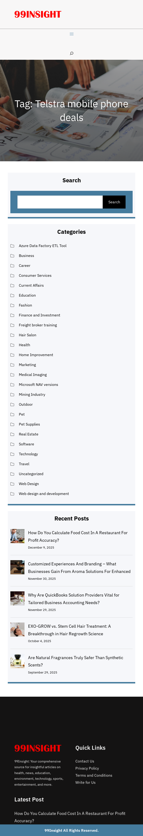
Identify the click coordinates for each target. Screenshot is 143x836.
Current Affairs (31, 285)
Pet (22, 414)
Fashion (25, 305)
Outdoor (26, 404)
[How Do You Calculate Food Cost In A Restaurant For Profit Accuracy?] (17, 537)
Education (27, 295)
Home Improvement (36, 354)
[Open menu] (72, 34)
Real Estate (28, 434)
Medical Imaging (33, 374)
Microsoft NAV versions (38, 384)
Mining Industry (32, 394)
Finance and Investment (39, 315)
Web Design (29, 483)
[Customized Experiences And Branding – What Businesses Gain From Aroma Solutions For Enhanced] (17, 568)
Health (24, 344)
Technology (28, 454)
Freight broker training (38, 325)
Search (114, 202)
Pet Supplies (29, 424)
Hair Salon (27, 335)
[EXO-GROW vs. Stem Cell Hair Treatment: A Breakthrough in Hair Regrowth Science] (17, 631)
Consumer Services (35, 275)
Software (26, 444)
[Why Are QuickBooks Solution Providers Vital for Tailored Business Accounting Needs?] (17, 599)
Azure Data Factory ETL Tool (42, 245)
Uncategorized (31, 473)
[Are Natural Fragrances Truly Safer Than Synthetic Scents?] (17, 662)
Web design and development (44, 493)
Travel (24, 463)
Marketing (27, 364)
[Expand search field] (71, 53)
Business (26, 255)
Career (24, 265)
